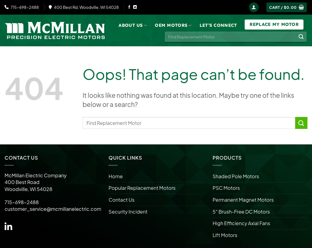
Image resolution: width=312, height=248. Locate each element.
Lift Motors (225, 235)
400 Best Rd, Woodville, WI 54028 (84, 7)
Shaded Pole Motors (236, 176)
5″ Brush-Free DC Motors (241, 211)
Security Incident (127, 211)
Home (115, 176)
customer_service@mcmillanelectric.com (53, 209)
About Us (133, 25)
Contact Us (121, 200)
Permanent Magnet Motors (243, 200)
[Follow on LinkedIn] (135, 7)
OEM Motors (173, 25)
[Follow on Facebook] (129, 7)
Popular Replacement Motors (142, 188)
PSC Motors (226, 188)
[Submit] (301, 37)
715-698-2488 (22, 7)
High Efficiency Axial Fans (241, 223)
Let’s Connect (218, 25)
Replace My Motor (274, 24)
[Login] (254, 7)
